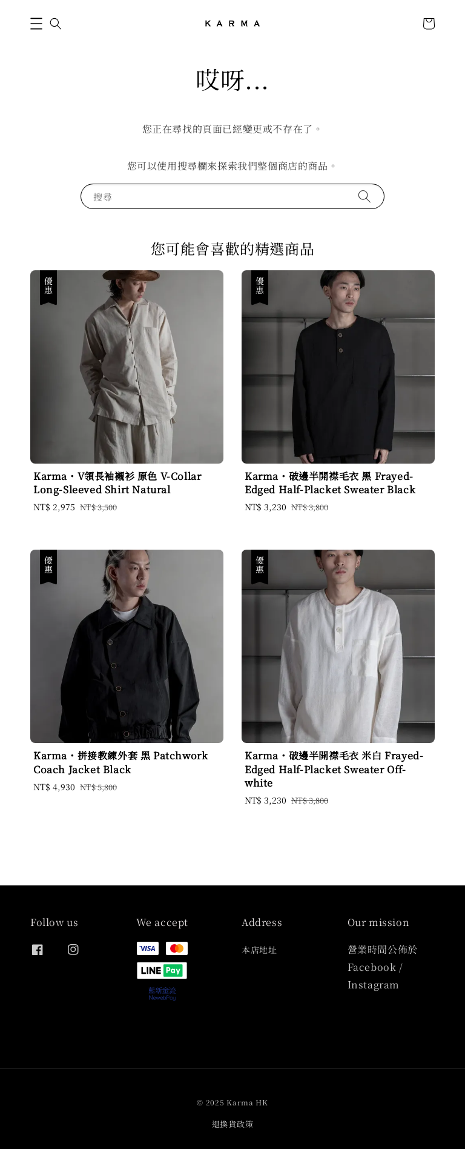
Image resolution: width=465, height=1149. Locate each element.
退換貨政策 (233, 1124)
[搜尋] (364, 196)
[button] (36, 23)
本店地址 (259, 950)
